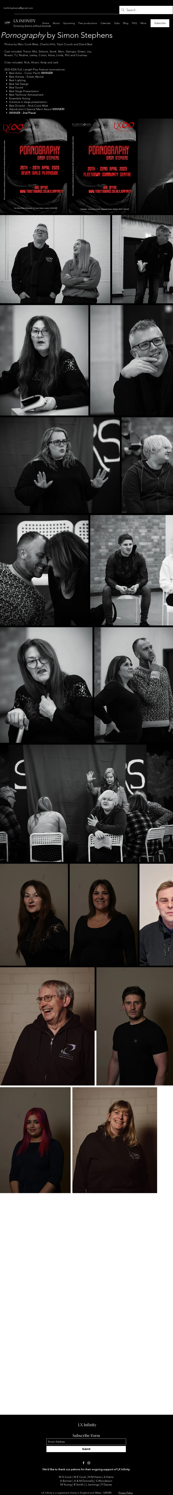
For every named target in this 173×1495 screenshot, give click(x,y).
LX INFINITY (24, 20)
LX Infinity (87, 1424)
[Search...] (145, 10)
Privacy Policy (125, 1492)
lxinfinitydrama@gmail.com (18, 8)
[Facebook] (83, 1463)
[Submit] (86, 1449)
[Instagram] (89, 1463)
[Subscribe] (160, 23)
